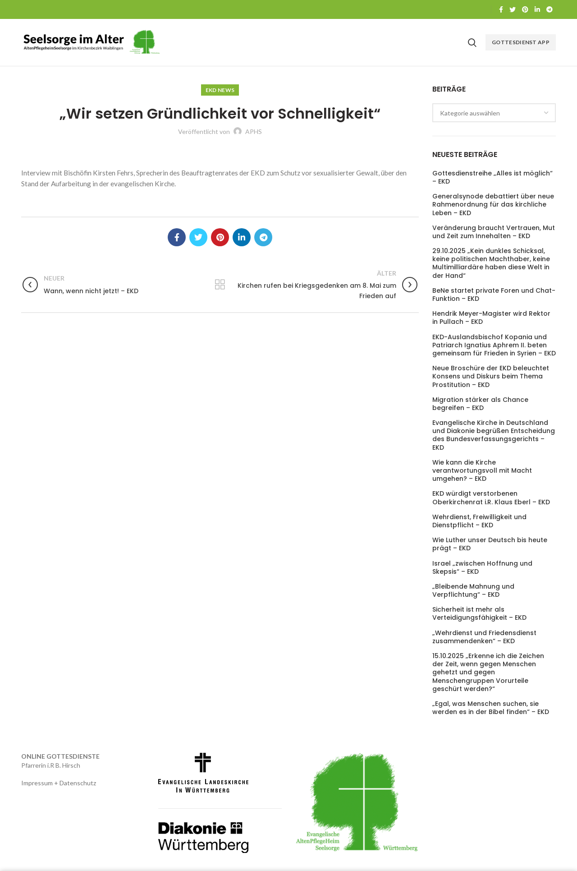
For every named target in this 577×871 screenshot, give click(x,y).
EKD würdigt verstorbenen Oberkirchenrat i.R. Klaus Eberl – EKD (491, 497)
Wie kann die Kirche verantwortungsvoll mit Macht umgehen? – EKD (482, 470)
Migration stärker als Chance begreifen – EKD (480, 404)
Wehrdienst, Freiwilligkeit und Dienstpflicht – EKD (479, 521)
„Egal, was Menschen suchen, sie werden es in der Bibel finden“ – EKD (490, 708)
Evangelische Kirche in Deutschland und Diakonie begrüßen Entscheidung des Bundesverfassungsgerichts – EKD (493, 435)
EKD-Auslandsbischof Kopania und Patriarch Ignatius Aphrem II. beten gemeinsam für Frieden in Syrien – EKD (494, 345)
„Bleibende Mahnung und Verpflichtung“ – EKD (473, 590)
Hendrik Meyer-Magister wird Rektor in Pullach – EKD (491, 317)
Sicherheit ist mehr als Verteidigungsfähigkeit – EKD (479, 613)
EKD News (220, 90)
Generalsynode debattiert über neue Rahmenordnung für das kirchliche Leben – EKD (493, 204)
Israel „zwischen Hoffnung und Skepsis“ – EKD (482, 567)
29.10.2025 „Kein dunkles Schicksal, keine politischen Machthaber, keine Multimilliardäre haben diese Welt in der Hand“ (491, 263)
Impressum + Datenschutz (58, 783)
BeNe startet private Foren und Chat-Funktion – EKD (493, 294)
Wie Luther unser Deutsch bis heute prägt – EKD (489, 544)
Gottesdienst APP (521, 42)
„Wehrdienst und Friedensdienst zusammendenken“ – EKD (484, 637)
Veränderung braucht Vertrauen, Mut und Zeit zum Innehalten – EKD (493, 232)
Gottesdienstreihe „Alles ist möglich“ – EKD (492, 177)
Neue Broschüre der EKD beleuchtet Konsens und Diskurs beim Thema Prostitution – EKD (490, 376)
